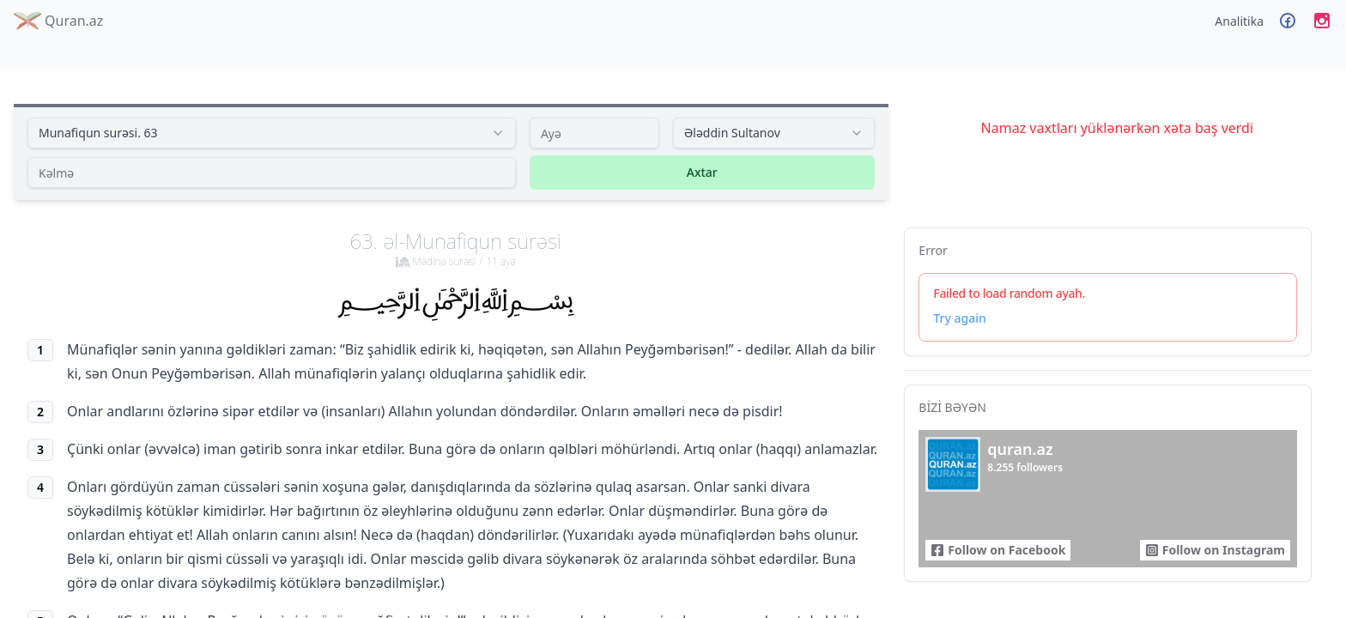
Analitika (1239, 21)
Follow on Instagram (1215, 550)
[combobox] (271, 133)
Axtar (702, 172)
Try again (959, 318)
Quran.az (58, 20)
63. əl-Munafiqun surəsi (455, 248)
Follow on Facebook (998, 550)
